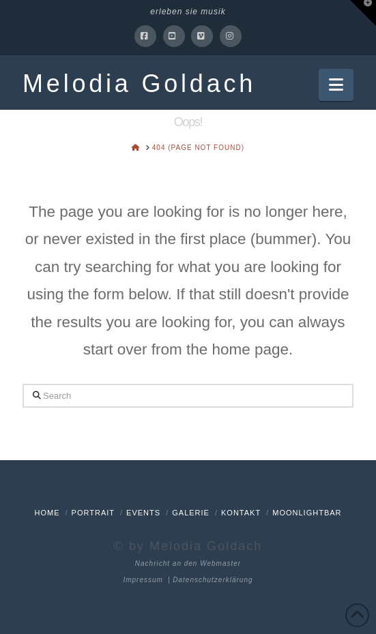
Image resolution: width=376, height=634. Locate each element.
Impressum (142, 580)
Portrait (93, 513)
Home (46, 513)
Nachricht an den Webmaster (188, 563)
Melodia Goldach (139, 84)
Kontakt (241, 513)
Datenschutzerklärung (212, 580)
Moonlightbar (306, 513)
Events (143, 513)
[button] (336, 85)
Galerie (190, 513)
